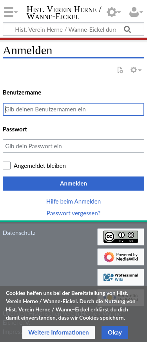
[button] (58, 332)
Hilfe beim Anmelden (73, 201)
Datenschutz (19, 232)
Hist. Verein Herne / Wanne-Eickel (64, 13)
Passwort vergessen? (73, 212)
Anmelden (73, 183)
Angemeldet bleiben (40, 165)
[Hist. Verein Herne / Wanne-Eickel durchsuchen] (73, 29)
